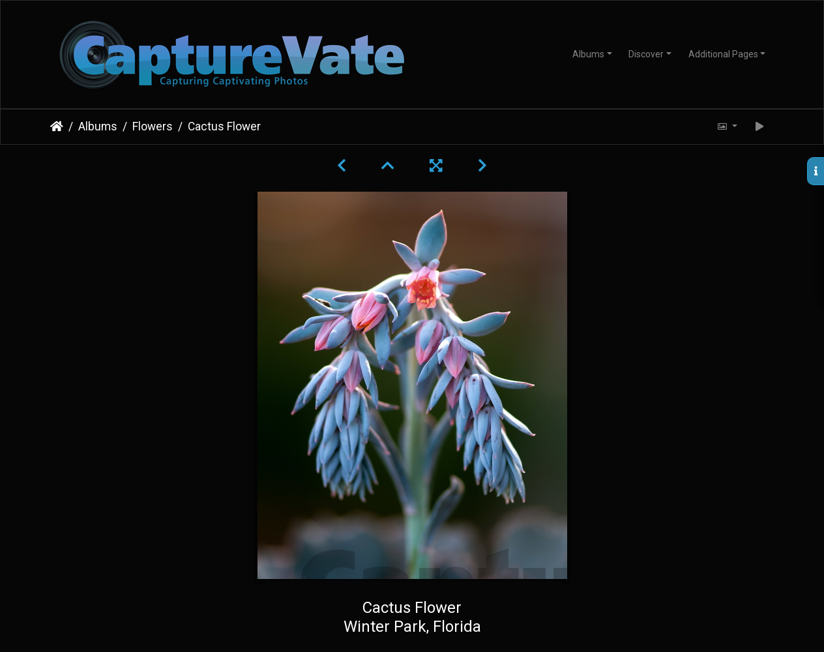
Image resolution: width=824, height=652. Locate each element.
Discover (646, 54)
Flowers (152, 126)
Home (56, 126)
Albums (588, 54)
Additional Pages (723, 54)
